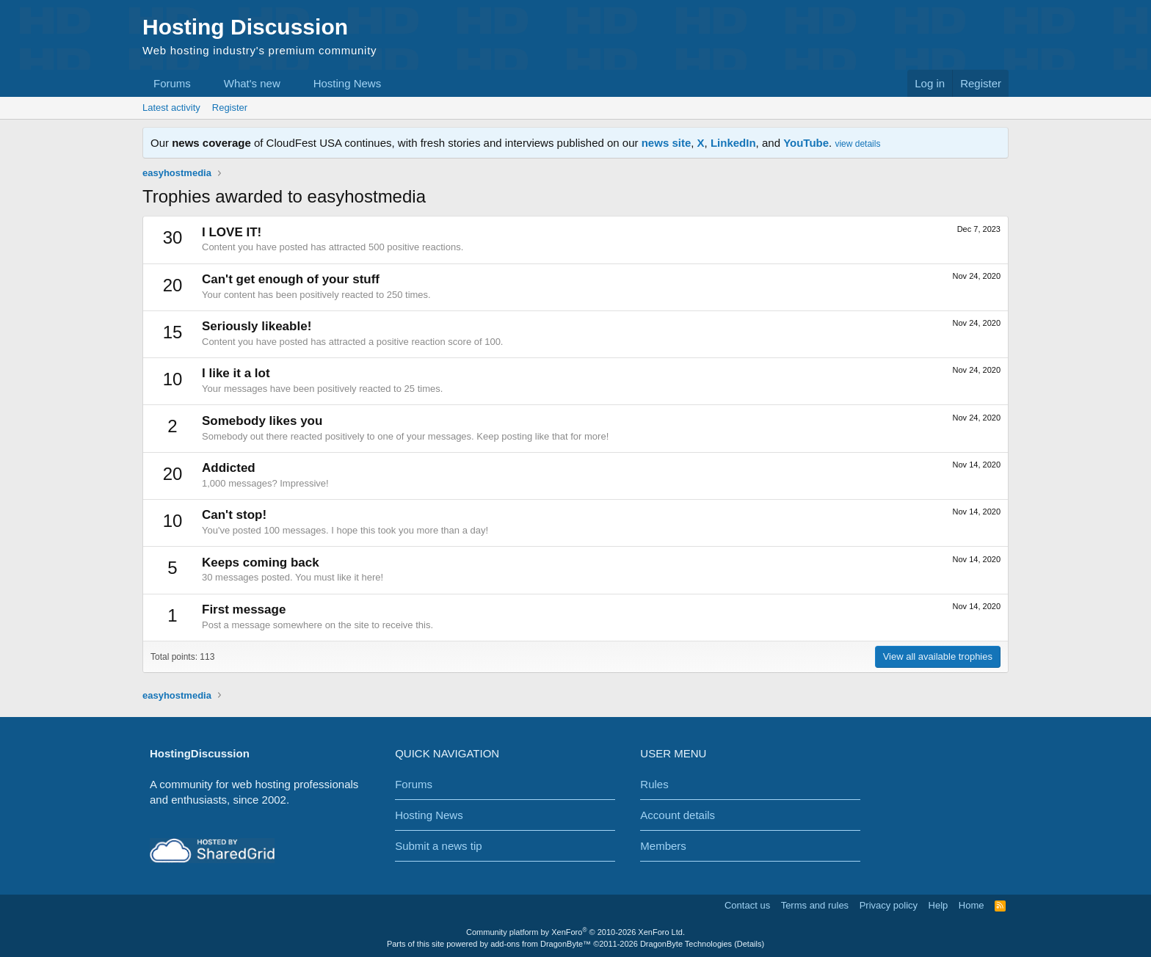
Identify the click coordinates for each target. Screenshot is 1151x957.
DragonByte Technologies (686, 943)
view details (857, 144)
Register (229, 107)
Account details (677, 815)
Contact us (747, 905)
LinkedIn (733, 143)
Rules (654, 784)
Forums (172, 83)
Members (663, 846)
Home (971, 905)
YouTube (806, 143)
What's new (252, 83)
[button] (202, 83)
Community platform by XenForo (575, 932)
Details (749, 943)
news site (666, 143)
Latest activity (171, 107)
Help (938, 905)
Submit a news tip (438, 846)
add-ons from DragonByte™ (540, 943)
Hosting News (347, 83)
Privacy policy (889, 905)
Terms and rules (815, 905)
